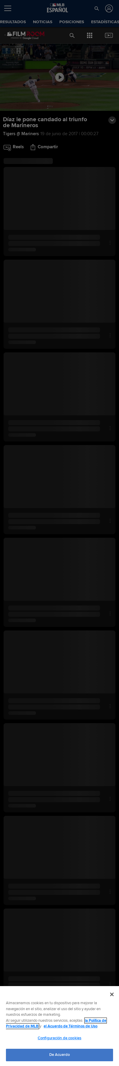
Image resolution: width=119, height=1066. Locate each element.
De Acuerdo (59, 1054)
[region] (59, 1026)
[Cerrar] (111, 994)
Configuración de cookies (59, 1038)
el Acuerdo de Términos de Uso (70, 1026)
